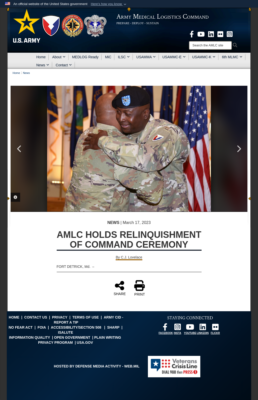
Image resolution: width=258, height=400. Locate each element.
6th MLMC (232, 57)
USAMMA (146, 57)
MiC (108, 57)
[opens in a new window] (192, 34)
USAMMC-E (173, 57)
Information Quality (29, 337)
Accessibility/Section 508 (76, 327)
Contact (64, 65)
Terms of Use (85, 317)
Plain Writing (107, 337)
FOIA (42, 327)
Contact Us (35, 317)
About (59, 57)
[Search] (210, 45)
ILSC (124, 57)
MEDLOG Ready (85, 57)
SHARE (120, 288)
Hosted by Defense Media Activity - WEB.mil (97, 366)
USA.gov (85, 342)
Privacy (59, 317)
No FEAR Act (21, 327)
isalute (65, 332)
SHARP (113, 327)
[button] (109, 4)
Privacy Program (55, 342)
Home (41, 57)
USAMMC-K (203, 57)
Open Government (72, 337)
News (42, 65)
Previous (19, 149)
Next (239, 149)
